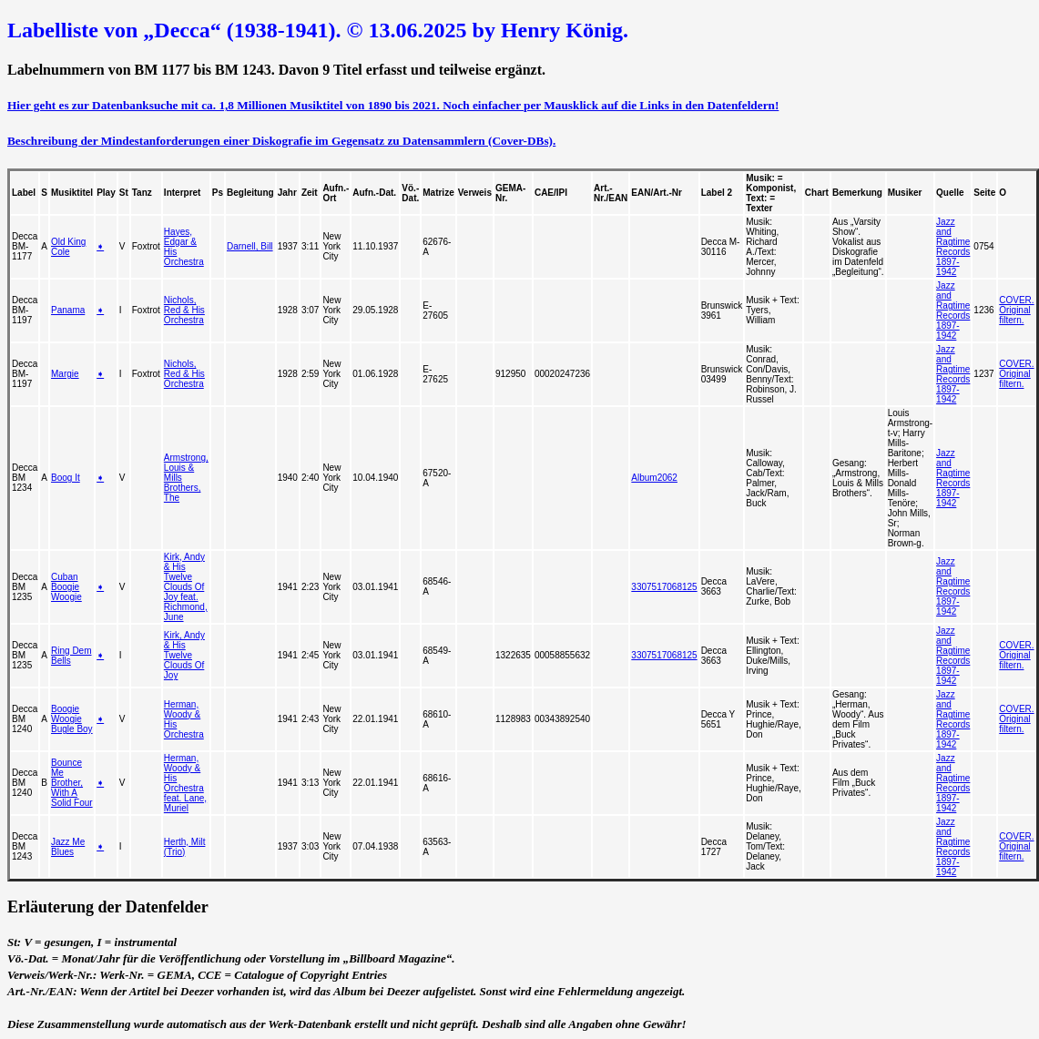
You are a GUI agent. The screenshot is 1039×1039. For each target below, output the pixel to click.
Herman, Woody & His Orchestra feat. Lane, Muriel (185, 783)
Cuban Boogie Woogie (66, 587)
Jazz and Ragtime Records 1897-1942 (953, 247)
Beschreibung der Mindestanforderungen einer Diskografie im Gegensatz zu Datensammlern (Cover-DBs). (281, 141)
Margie (65, 374)
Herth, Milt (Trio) (185, 847)
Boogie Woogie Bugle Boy (72, 719)
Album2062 (654, 478)
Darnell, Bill (250, 246)
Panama (68, 310)
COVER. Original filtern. (1016, 310)
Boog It (65, 478)
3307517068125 (664, 587)
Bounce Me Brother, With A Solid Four (72, 783)
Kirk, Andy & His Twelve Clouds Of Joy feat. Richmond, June (186, 587)
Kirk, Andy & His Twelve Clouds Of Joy (184, 655)
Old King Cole (68, 247)
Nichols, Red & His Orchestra (184, 310)
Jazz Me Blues (68, 847)
